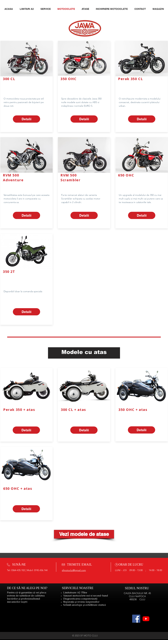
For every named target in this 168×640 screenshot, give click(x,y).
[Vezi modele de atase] (84, 534)
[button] (86, 9)
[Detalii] (26, 119)
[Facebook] (136, 619)
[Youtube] (146, 619)
